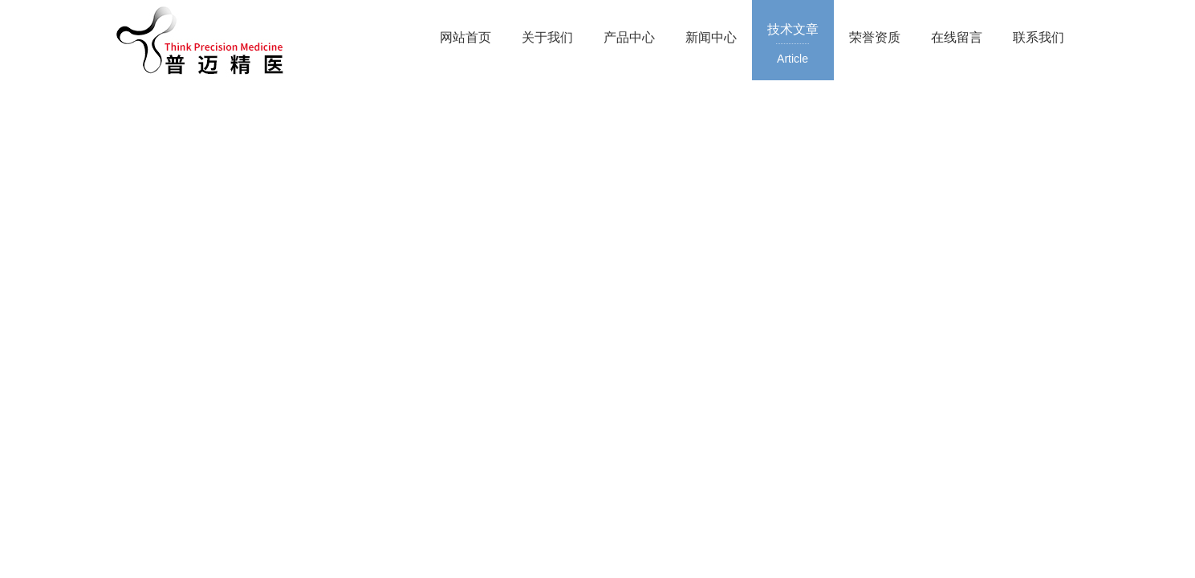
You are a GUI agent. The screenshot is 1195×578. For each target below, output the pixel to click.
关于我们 (547, 37)
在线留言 (956, 37)
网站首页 (465, 37)
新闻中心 (711, 37)
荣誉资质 (874, 37)
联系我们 (1038, 37)
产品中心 (629, 37)
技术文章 (793, 44)
